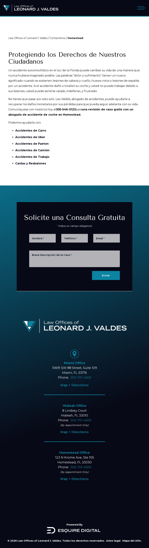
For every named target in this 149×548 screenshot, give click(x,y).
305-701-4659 (80, 377)
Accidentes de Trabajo (32, 156)
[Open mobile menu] (140, 8)
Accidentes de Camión (32, 150)
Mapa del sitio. (132, 540)
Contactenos (57, 38)
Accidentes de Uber (30, 137)
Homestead (75, 38)
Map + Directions (74, 385)
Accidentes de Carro (30, 130)
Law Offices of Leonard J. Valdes (28, 38)
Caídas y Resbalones (30, 163)
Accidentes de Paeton (32, 143)
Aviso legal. (113, 540)
